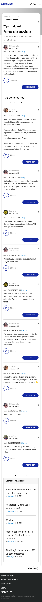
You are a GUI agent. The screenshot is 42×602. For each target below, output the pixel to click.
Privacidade (6, 584)
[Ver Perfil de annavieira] (12, 109)
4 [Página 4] (21, 102)
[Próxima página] (26, 102)
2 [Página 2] (14, 102)
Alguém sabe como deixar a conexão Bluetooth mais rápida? (19, 535)
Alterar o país (7, 592)
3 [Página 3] (17, 102)
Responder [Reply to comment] (30, 162)
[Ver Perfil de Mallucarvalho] (14, 46)
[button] (35, 46)
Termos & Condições (9, 580)
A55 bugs (10, 520)
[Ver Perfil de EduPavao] (12, 211)
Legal (3, 588)
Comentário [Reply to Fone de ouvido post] (30, 87)
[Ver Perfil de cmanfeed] (12, 436)
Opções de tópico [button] (34, 22)
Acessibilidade (7, 575)
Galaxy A (23, 52)
